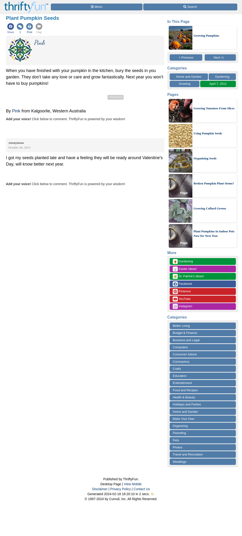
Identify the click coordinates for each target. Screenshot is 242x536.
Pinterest (182, 291)
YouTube (181, 299)
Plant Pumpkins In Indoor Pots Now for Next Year (214, 234)
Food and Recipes (185, 390)
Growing (184, 83)
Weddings (179, 462)
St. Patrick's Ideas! (188, 276)
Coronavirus (181, 361)
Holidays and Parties (187, 404)
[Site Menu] (97, 7)
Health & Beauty (184, 397)
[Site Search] (190, 7)
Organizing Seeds (205, 158)
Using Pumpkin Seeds (208, 133)
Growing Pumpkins (206, 35)
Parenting (179, 433)
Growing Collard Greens (210, 208)
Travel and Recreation (188, 454)
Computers (180, 347)
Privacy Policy (120, 489)
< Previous (186, 57)
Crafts (177, 368)
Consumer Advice (185, 354)
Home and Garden (188, 76)
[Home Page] (26, 3)
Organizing (180, 426)
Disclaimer (100, 489)
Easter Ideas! (185, 269)
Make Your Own (183, 419)
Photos (177, 447)
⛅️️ (153, 494)
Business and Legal (186, 340)
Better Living (181, 326)
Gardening (222, 76)
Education (179, 376)
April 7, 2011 (218, 83)
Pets (176, 440)
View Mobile (133, 484)
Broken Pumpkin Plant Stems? (214, 183)
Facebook (182, 283)
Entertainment (182, 383)
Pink (16, 111)
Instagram (182, 306)
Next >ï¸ (220, 57)
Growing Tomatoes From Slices (214, 108)
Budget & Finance (185, 333)
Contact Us (142, 489)
